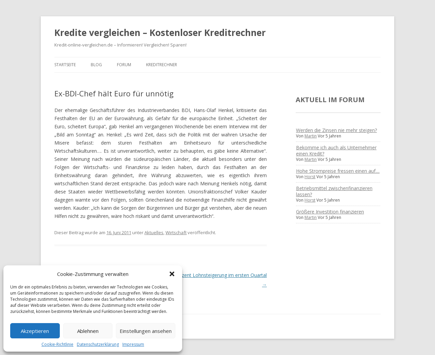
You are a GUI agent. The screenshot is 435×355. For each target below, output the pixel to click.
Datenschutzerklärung (98, 344)
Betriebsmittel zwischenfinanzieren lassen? (334, 191)
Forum (124, 65)
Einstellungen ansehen (146, 331)
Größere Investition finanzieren (330, 211)
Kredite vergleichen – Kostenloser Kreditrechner (160, 32)
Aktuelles (153, 232)
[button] (172, 273)
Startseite (65, 65)
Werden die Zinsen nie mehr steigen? (336, 130)
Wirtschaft (176, 232)
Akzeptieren (35, 331)
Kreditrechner (161, 65)
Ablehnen (88, 331)
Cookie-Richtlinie (57, 344)
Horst (309, 177)
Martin (310, 136)
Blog (96, 65)
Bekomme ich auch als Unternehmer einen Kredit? (336, 150)
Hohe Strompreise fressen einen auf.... (338, 171)
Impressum (133, 344)
